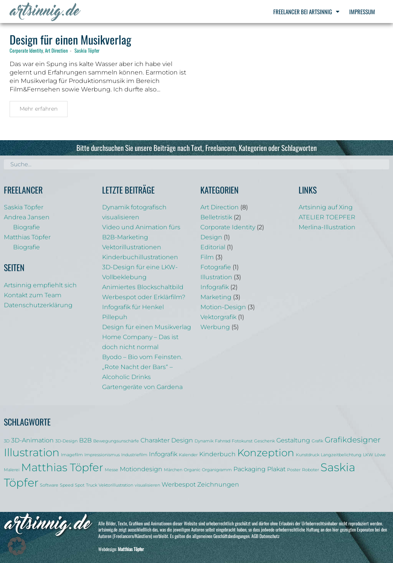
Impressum (362, 11)
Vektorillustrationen (131, 247)
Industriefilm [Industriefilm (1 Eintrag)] (134, 454)
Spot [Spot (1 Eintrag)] (79, 485)
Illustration (216, 277)
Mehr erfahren (39, 108)
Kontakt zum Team (32, 295)
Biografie (26, 227)
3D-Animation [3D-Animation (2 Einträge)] (32, 440)
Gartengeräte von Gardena (142, 387)
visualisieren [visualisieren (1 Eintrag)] (147, 485)
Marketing (215, 297)
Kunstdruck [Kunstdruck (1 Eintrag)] (307, 454)
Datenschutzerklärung (38, 305)
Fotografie (215, 267)
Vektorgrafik (218, 317)
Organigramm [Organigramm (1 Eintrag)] (217, 469)
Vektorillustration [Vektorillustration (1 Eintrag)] (116, 485)
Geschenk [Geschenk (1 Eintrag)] (264, 441)
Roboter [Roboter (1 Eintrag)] (310, 469)
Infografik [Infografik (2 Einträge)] (163, 454)
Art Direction (56, 50)
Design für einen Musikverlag (70, 39)
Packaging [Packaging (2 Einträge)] (249, 469)
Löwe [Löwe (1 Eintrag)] (380, 454)
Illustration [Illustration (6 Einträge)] (31, 452)
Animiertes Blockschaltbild (142, 287)
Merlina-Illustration (327, 227)
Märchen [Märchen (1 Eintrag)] (173, 469)
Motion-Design (223, 307)
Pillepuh (114, 317)
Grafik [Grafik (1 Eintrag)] (317, 441)
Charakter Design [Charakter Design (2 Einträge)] (166, 440)
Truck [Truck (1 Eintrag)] (91, 485)
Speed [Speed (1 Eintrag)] (66, 485)
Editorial (212, 247)
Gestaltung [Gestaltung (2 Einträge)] (293, 440)
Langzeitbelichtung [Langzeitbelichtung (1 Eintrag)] (341, 454)
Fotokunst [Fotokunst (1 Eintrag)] (242, 441)
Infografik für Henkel (133, 307)
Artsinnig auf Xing (326, 207)
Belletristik (216, 217)
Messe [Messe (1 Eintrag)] (111, 469)
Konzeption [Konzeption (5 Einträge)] (265, 453)
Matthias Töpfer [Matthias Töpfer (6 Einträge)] (62, 467)
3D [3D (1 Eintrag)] (7, 441)
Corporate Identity (26, 50)
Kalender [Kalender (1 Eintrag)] (188, 454)
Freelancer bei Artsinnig (306, 11)
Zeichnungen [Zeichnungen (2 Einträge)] (218, 484)
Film (207, 257)
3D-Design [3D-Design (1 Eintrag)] (66, 441)
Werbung (215, 327)
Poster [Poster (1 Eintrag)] (294, 469)
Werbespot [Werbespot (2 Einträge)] (179, 484)
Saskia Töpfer (86, 50)
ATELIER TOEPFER (327, 217)
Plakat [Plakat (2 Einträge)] (276, 469)
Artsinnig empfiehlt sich (40, 285)
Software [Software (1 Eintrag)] (49, 485)
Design (211, 237)
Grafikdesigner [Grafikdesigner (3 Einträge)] (353, 439)
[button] (17, 546)
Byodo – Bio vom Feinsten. (142, 357)
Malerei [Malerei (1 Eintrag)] (12, 469)
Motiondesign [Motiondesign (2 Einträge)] (141, 469)
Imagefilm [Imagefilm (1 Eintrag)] (72, 454)
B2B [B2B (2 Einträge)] (85, 440)
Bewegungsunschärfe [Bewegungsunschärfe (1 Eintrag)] (116, 441)
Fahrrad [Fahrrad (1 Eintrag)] (222, 441)
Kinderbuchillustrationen (140, 257)
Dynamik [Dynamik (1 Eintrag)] (204, 441)
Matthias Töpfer (27, 237)
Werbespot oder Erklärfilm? (143, 297)
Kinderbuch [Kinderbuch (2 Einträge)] (217, 454)
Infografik (214, 287)
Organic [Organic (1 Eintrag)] (192, 469)
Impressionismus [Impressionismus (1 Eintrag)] (102, 454)
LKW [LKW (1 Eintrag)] (368, 454)
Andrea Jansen (27, 217)
